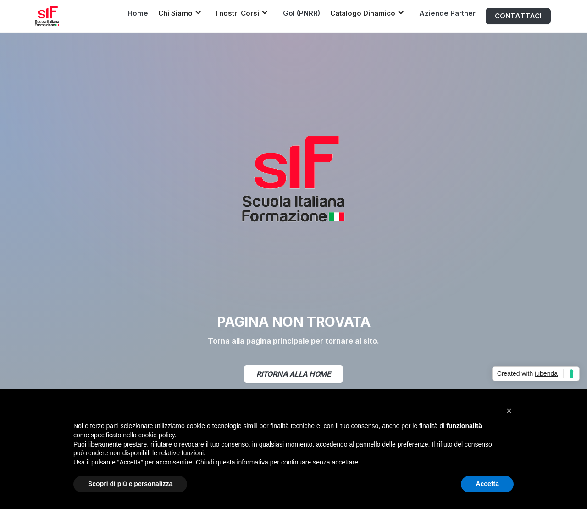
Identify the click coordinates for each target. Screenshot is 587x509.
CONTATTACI (518, 15)
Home (137, 13)
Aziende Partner (447, 13)
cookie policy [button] (156, 435)
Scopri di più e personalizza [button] (130, 483)
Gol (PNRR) (301, 13)
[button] (182, 12)
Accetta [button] (487, 483)
